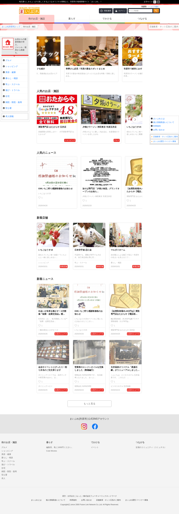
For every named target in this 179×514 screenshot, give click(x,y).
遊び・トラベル (11, 90)
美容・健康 (9, 72)
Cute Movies (51, 451)
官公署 (7, 108)
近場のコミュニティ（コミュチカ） (151, 447)
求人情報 (8, 116)
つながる (142, 18)
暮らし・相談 (10, 78)
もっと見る (89, 403)
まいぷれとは (159, 119)
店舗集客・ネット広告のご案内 (164, 26)
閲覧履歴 (107, 11)
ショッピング (10, 66)
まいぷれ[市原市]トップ (11, 27)
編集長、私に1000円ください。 (59, 447)
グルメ (7, 60)
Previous (44, 60)
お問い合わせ (159, 130)
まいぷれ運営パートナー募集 (164, 141)
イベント (95, 447)
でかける (107, 18)
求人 (3, 478)
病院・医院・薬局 (12, 102)
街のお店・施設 (36, 18)
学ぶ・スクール (11, 84)
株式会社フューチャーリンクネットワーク (100, 496)
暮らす (71, 18)
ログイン (121, 11)
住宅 (6, 96)
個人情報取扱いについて (163, 122)
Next (135, 60)
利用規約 (157, 126)
